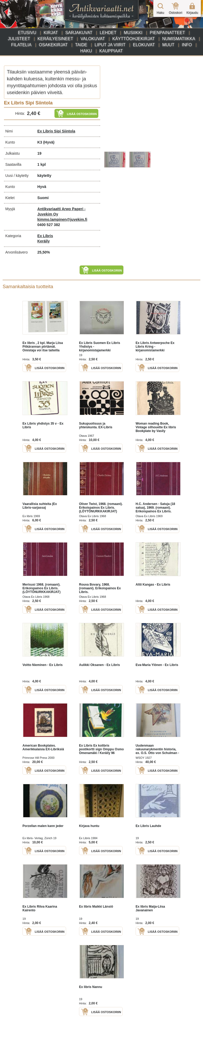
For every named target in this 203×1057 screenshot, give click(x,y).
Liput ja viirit (110, 45)
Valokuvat (93, 38)
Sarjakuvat (79, 32)
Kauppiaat (111, 51)
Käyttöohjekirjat (133, 38)
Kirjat (51, 32)
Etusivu (27, 32)
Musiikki (133, 32)
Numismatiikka (178, 38)
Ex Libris (45, 236)
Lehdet (108, 32)
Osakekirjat (53, 45)
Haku (86, 51)
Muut (168, 45)
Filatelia (21, 45)
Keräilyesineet (55, 38)
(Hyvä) (48, 142)
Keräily (43, 241)
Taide (81, 45)
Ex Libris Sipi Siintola (56, 131)
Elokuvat (144, 45)
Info (187, 45)
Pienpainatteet (167, 32)
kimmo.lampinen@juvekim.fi (62, 219)
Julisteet (19, 38)
